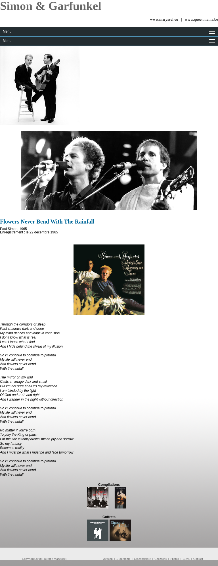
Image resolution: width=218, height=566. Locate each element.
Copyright (28, 558)
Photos (174, 558)
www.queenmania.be (201, 19)
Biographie (123, 558)
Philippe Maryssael (55, 558)
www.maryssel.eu (164, 19)
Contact (198, 558)
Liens (186, 558)
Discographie (142, 558)
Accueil (108, 558)
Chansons (160, 558)
